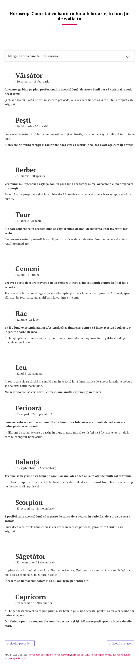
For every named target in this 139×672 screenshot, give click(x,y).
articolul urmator (120, 643)
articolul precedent (20, 643)
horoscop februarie (15, 658)
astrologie (47, 654)
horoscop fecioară (101, 654)
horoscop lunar (121, 654)
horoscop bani (62, 654)
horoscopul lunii (80, 654)
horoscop (34, 654)
